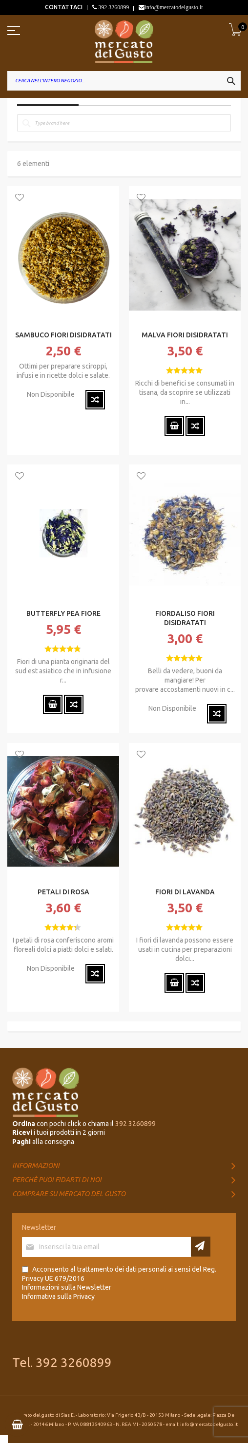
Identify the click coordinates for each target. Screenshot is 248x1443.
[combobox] (124, 81)
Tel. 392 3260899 (62, 1362)
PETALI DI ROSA (63, 892)
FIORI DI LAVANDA (185, 892)
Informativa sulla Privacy (58, 1296)
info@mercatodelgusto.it (174, 7)
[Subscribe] (200, 1247)
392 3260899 (113, 7)
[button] (19, 198)
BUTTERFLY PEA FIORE (63, 613)
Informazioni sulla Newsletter (66, 1287)
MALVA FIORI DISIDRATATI (185, 335)
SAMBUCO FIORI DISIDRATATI (63, 335)
